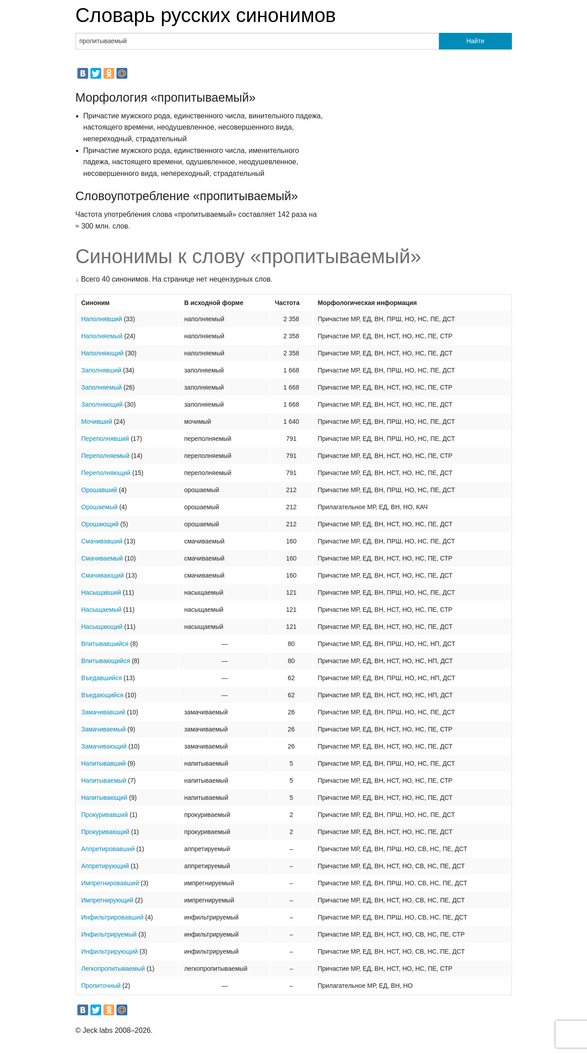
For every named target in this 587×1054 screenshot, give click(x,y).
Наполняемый (102, 336)
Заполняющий (102, 404)
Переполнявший (105, 438)
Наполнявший (101, 319)
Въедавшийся (101, 678)
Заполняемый (101, 387)
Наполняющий (102, 353)
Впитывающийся (105, 660)
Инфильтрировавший (112, 917)
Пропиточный (101, 985)
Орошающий (100, 524)
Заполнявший (101, 370)
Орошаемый (99, 507)
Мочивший (96, 421)
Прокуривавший (104, 814)
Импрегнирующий (107, 900)
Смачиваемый (102, 558)
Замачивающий (104, 746)
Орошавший (99, 489)
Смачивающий (102, 575)
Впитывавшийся (105, 643)
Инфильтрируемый (109, 934)
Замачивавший (103, 712)
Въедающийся (102, 695)
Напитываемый (103, 780)
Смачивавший (102, 541)
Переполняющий (106, 472)
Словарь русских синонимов (206, 15)
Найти (475, 41)
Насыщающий (102, 626)
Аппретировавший (108, 848)
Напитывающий (104, 797)
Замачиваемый (103, 729)
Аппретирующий (105, 866)
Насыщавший (101, 592)
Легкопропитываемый (113, 968)
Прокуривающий (105, 831)
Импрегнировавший (110, 883)
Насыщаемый (101, 609)
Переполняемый (105, 455)
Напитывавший (103, 763)
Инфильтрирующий (109, 951)
